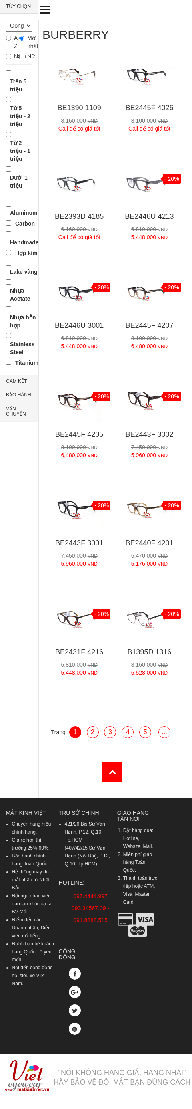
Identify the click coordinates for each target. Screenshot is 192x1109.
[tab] (19, 7)
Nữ (29, 56)
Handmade (24, 242)
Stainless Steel (22, 348)
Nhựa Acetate (20, 294)
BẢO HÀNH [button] (18, 395)
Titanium (26, 363)
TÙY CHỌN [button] (18, 6)
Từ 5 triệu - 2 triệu (20, 116)
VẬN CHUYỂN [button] (16, 411)
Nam (16, 56)
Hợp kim (26, 253)
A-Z (16, 42)
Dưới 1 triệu (19, 181)
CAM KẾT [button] (16, 381)
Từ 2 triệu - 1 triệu (20, 151)
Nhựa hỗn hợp (23, 321)
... (164, 732)
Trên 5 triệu (18, 85)
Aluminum (23, 213)
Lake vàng (23, 272)
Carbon (25, 223)
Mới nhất (29, 42)
